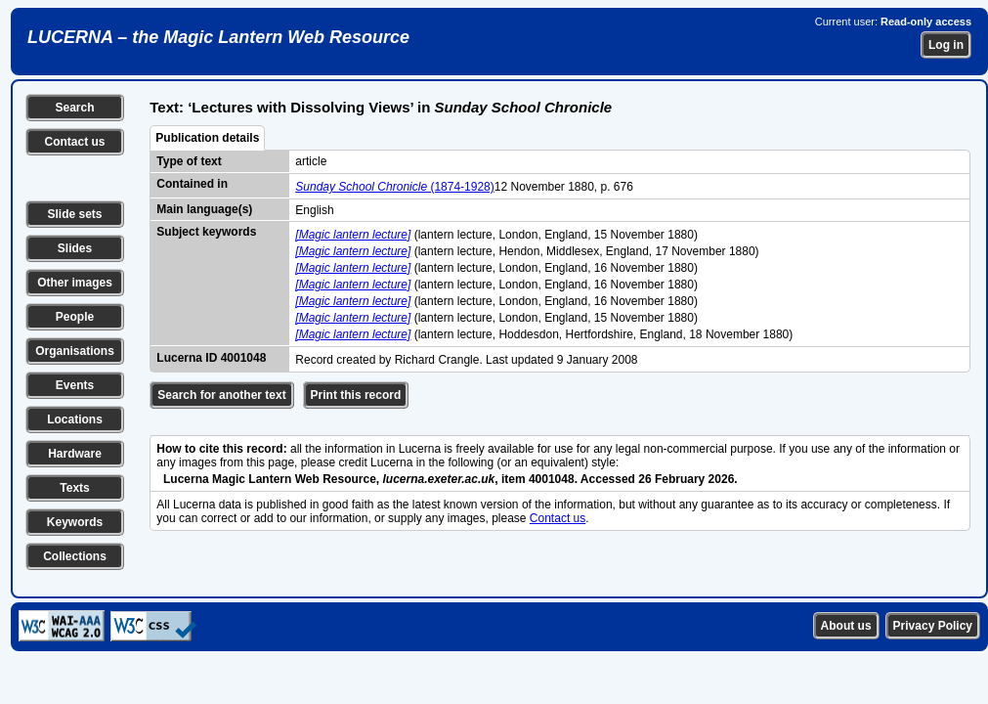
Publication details (207, 138)
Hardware (75, 454)
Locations (75, 419)
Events (75, 385)
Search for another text (221, 395)
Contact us (74, 142)
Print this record (356, 395)
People (75, 317)
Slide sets (74, 214)
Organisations (74, 351)
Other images (74, 282)
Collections (75, 556)
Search (74, 107)
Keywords (75, 522)
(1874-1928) (394, 187)
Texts (74, 488)
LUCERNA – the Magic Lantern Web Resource (218, 37)
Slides (75, 248)
